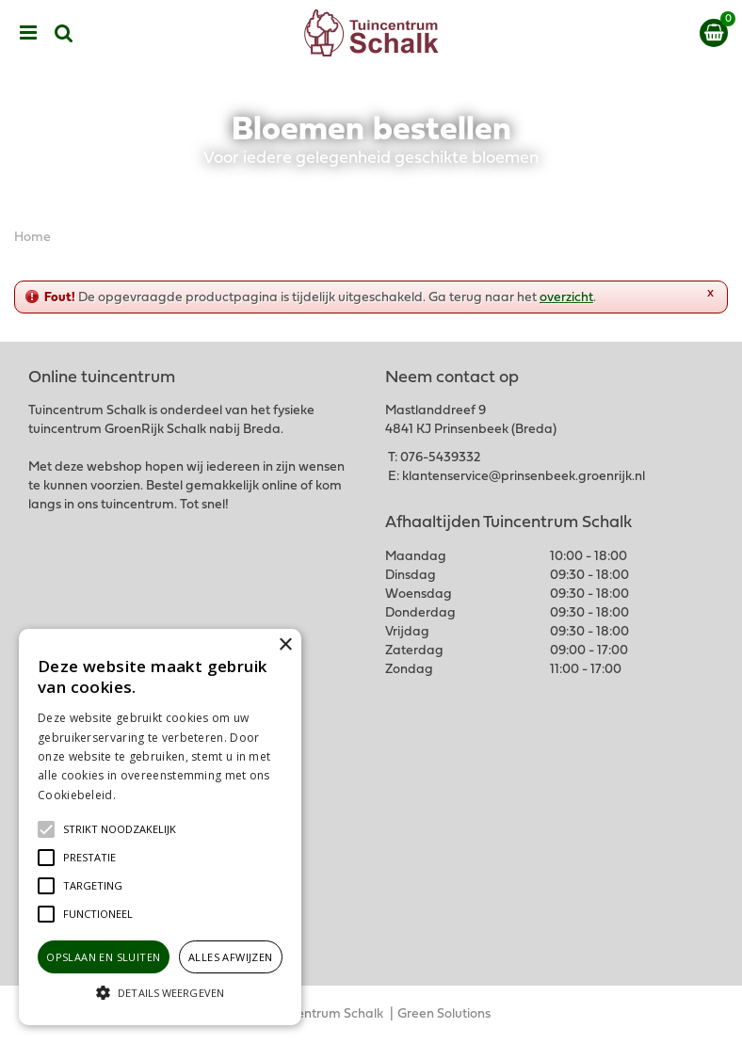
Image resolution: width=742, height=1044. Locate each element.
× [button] (285, 645)
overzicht (566, 298)
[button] (119, 829)
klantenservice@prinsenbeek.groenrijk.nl (523, 477)
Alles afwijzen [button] (230, 957)
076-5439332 (440, 458)
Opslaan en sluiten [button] (103, 957)
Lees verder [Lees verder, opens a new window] (151, 795)
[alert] (160, 827)
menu (28, 33)
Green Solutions (444, 1014)
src (64, 33)
